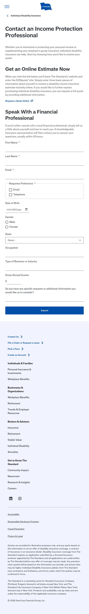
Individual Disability (18, 445)
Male (12, 221)
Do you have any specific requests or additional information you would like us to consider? (40, 290)
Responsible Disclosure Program (23, 521)
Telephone (19, 194)
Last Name (11, 156)
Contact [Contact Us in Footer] (16, 336)
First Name (11, 142)
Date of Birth (12, 203)
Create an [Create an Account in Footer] (19, 354)
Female (14, 226)
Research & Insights (19, 482)
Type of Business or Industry (21, 261)
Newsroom (14, 476)
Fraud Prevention (16, 528)
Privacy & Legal (15, 536)
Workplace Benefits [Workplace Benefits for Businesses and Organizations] (18, 397)
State (8, 234)
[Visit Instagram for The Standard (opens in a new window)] (20, 498)
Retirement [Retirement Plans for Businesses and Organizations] (14, 403)
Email (8, 169)
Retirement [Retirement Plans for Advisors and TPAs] (14, 433)
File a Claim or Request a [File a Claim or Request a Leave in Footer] (26, 342)
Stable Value (15, 439)
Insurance (13, 427)
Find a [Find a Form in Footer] (16, 348)
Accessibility (13, 514)
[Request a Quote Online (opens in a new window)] (19, 101)
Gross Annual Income (17, 274)
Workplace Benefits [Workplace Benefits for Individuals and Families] (18, 379)
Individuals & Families (20, 363)
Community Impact (18, 470)
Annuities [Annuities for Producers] (13, 451)
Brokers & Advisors (18, 421)
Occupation (11, 247)
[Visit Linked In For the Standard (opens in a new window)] (11, 498)
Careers (12, 488)
